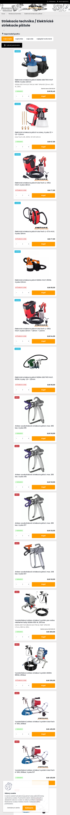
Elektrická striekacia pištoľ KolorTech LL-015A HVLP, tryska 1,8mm (16, 134)
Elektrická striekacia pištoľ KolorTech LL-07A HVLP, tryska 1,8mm (49, 134)
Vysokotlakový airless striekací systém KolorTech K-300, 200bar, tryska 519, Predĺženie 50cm (50, 689)
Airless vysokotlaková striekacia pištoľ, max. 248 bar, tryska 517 (17, 335)
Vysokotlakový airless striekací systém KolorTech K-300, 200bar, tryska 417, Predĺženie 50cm (17, 639)
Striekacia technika (15, 14)
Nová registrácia (63, 1)
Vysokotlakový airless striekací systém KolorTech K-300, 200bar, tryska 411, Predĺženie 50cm (17, 588)
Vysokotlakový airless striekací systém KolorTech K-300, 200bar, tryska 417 (50, 488)
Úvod (3, 14)
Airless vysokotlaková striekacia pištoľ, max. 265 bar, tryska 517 (50, 284)
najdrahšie (19, 39)
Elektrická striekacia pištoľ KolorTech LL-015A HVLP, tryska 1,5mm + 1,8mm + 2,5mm (49, 185)
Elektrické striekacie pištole (33, 14)
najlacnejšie (7, 39)
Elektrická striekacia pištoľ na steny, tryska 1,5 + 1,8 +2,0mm (51, 82)
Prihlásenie (52, 1)
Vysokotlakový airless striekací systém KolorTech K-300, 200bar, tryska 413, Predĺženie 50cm (50, 588)
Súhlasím (29, 808)
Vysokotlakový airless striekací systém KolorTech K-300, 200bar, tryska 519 (50, 538)
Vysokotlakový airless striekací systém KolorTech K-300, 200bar (50, 388)
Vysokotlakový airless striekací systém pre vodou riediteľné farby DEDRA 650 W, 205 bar (50, 334)
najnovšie (29, 39)
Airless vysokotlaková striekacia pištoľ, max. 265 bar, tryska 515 (50, 235)
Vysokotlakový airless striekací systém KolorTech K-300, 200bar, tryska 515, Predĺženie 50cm (50, 639)
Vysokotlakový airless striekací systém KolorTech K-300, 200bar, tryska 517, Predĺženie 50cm (17, 689)
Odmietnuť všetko (13, 808)
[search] (66, 8)
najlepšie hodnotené (44, 39)
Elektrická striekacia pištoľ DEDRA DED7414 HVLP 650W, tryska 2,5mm (17, 81)
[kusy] (9, 96)
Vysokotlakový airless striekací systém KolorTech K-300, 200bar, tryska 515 (17, 538)
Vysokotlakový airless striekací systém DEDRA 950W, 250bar (16, 388)
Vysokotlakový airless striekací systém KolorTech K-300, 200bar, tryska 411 (50, 437)
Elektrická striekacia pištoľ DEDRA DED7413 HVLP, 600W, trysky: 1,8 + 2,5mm (17, 235)
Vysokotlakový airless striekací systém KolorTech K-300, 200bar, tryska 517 (17, 437)
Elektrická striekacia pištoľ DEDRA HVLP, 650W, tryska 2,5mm (17, 184)
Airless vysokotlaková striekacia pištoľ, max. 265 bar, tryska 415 (17, 284)
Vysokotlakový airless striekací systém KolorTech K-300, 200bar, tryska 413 (17, 488)
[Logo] (35, 7)
